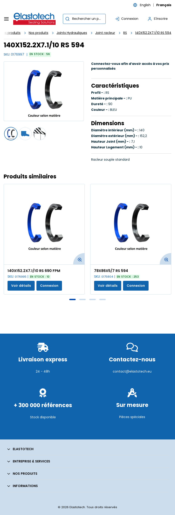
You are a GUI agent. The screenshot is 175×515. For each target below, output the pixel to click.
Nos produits (38, 32)
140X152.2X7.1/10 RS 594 (153, 32)
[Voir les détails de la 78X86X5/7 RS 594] (130, 224)
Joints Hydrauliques (72, 32)
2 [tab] (82, 299)
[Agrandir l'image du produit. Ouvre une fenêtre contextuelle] (79, 258)
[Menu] (6, 19)
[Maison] (34, 19)
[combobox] (84, 19)
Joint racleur (105, 32)
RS (125, 32)
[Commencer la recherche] (67, 19)
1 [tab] (72, 299)
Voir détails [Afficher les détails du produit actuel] (21, 285)
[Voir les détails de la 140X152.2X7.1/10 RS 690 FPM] (44, 224)
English (145, 5)
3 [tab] (93, 299)
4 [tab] (103, 299)
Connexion (49, 285)
